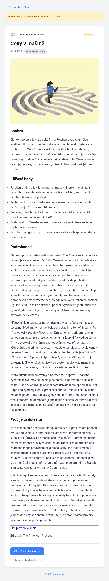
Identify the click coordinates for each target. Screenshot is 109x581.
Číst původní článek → (27, 551)
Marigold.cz (58, 574)
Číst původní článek (23, 528)
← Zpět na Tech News (17, 7)
